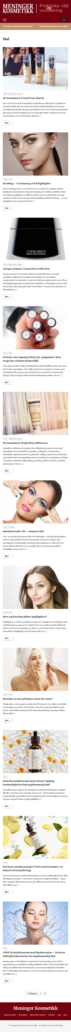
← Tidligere (31, 993)
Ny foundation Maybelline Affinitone (25, 443)
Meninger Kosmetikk (35, 1008)
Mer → (8, 123)
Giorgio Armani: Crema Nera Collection (26, 268)
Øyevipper (22, 1015)
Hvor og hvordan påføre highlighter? (25, 616)
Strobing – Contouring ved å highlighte (27, 183)
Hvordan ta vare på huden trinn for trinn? (28, 698)
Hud (5, 94)
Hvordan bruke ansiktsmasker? (18, 26)
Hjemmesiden (10, 1015)
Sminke (11, 527)
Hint (5, 179)
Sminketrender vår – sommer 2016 (23, 531)
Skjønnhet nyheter (15, 94)
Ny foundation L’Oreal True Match (23, 98)
